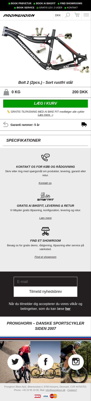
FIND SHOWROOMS (71, 3)
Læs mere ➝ (45, 115)
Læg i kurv (45, 103)
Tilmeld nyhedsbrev (45, 291)
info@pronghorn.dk (55, 390)
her (68, 308)
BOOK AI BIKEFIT (45, 3)
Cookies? (72, 390)
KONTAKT (72, 7)
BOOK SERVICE (25, 7)
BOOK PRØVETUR (21, 3)
